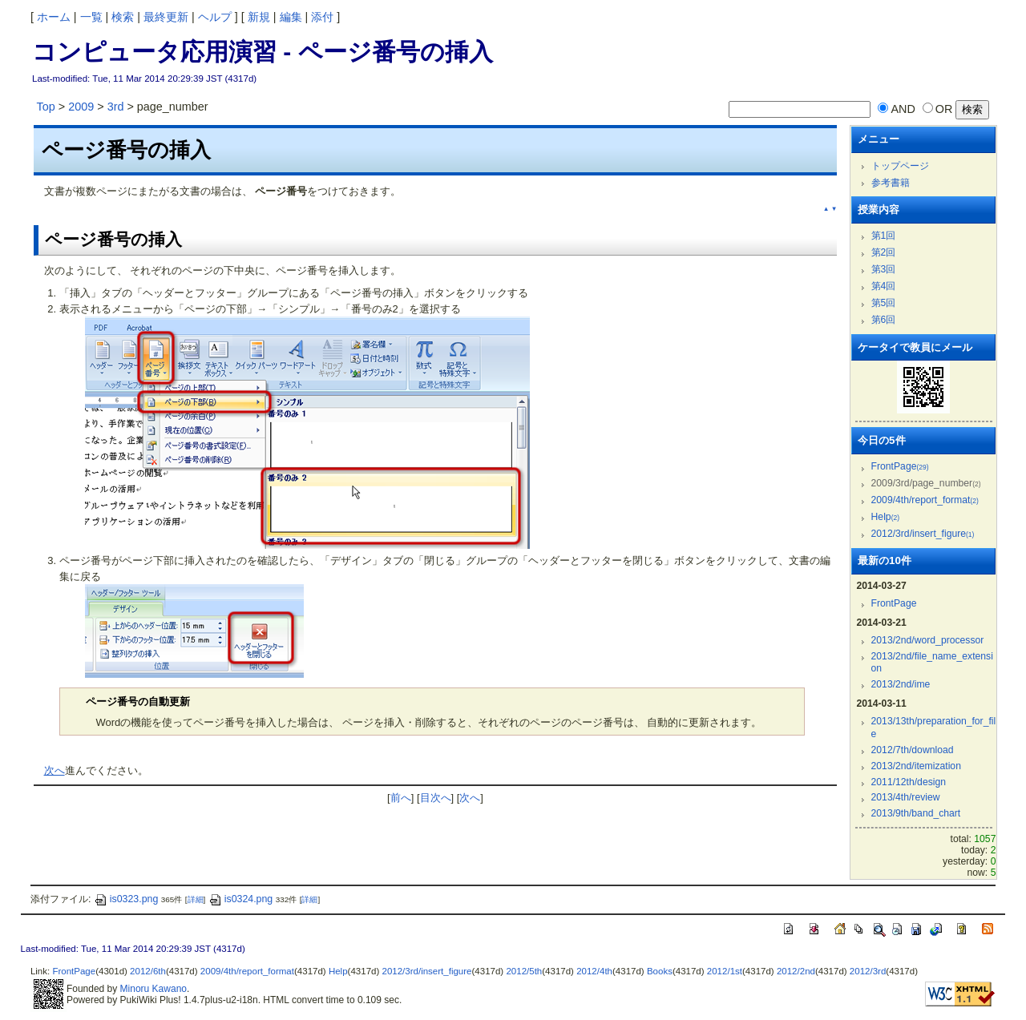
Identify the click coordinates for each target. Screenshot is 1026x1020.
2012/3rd (868, 971)
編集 (291, 16)
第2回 (883, 252)
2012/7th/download (912, 750)
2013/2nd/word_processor (927, 640)
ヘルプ (215, 16)
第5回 (883, 302)
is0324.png (240, 899)
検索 (122, 16)
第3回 (883, 269)
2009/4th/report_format (925, 500)
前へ (400, 798)
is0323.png (126, 899)
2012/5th (524, 971)
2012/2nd (796, 971)
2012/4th (594, 971)
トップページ (900, 165)
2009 (81, 106)
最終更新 (165, 16)
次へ (54, 770)
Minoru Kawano (153, 988)
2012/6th (148, 971)
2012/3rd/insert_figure (923, 533)
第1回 (883, 235)
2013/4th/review (905, 797)
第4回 (883, 286)
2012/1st (724, 971)
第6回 (883, 319)
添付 (322, 16)
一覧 (91, 16)
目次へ (435, 798)
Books (660, 971)
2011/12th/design (908, 782)
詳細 (196, 899)
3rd (115, 106)
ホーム (54, 16)
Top (46, 106)
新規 (259, 16)
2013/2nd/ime (901, 684)
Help (885, 516)
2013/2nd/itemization (916, 766)
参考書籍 (890, 182)
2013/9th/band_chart (916, 813)
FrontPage (900, 466)
